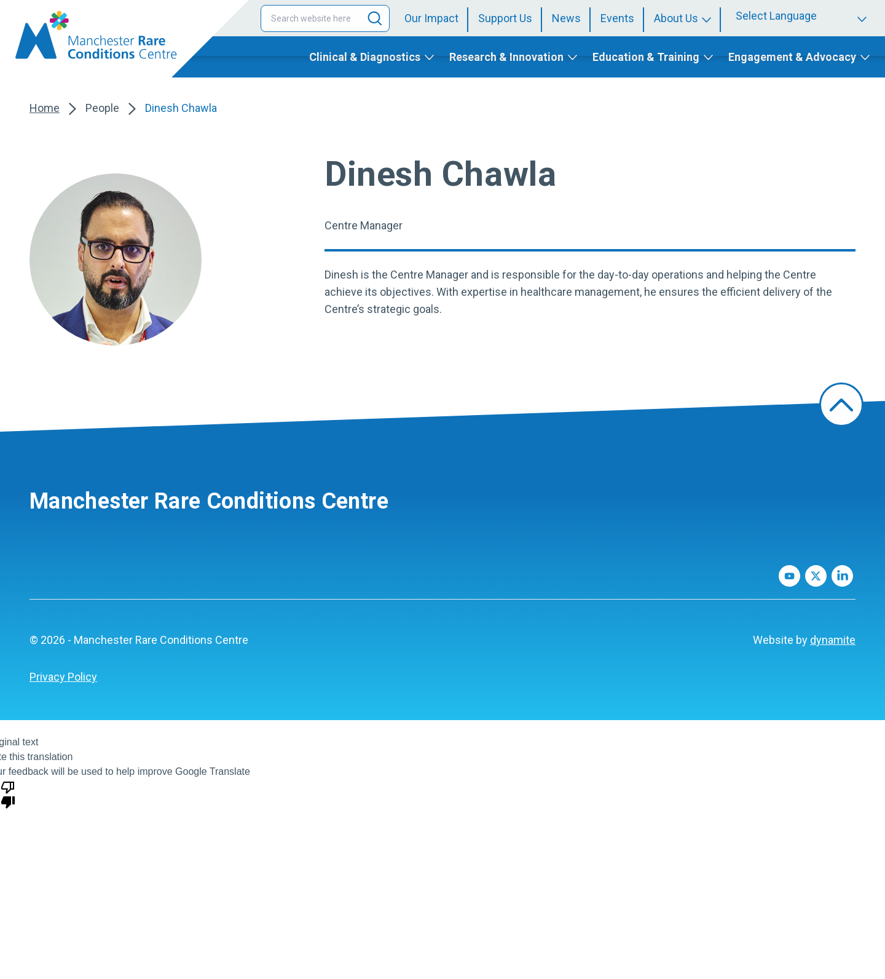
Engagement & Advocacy (792, 56)
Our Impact (431, 18)
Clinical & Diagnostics (364, 56)
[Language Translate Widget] (803, 15)
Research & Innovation (506, 56)
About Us (676, 18)
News (566, 18)
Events (617, 18)
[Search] (374, 18)
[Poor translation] (8, 794)
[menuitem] (436, 18)
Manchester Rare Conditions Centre (209, 501)
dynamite (833, 639)
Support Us (505, 18)
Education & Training (645, 56)
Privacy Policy (63, 676)
